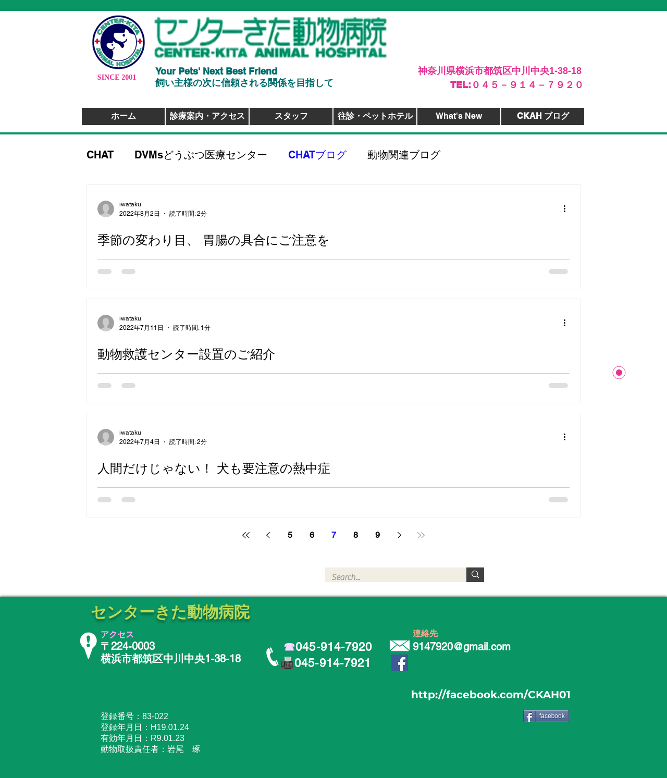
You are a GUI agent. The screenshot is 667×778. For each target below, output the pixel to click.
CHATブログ (317, 155)
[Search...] (387, 577)
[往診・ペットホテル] (375, 116)
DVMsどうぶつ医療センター (200, 155)
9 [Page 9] (377, 535)
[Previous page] (267, 535)
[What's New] (458, 116)
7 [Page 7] (333, 535)
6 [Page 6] (312, 535)
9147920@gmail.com (462, 646)
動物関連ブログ (403, 155)
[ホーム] (123, 116)
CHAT (100, 155)
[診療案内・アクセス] (207, 116)
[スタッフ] (291, 116)
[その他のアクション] (568, 209)
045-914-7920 (333, 646)
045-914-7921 (332, 663)
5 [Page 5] (290, 535)
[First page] (246, 535)
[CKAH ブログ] (542, 116)
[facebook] (546, 716)
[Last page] (421, 535)
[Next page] (399, 535)
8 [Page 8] (355, 535)
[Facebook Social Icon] (399, 662)
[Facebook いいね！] (550, 731)
